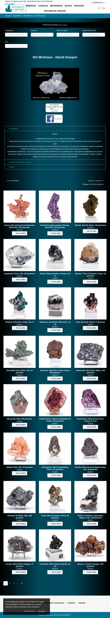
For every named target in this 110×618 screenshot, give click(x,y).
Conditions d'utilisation (53, 603)
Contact (12, 167)
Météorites (56, 6)
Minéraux (31, 6)
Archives (79, 6)
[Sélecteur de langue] (98, 2)
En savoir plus (29, 611)
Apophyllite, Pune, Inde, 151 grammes (19, 274)
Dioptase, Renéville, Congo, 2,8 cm (19, 322)
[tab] (55, 128)
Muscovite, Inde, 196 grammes (19, 419)
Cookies (81, 603)
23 (21, 583)
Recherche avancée (55, 11)
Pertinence (99, 180)
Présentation (13, 128)
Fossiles (43, 6)
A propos (71, 603)
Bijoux (68, 6)
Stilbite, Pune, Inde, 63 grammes (19, 467)
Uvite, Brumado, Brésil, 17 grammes (90, 322)
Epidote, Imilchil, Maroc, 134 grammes (90, 225)
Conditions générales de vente (20, 162)
